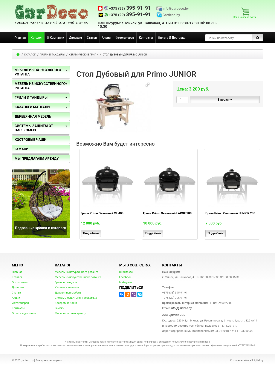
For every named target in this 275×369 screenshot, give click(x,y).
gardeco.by (27, 360)
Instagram (125, 282)
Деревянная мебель (68, 292)
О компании (55, 37)
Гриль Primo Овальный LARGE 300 (167, 213)
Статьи (92, 37)
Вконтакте (126, 272)
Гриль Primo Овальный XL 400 (102, 213)
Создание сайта (239, 360)
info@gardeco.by (175, 9)
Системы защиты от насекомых (76, 297)
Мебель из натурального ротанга (76, 272)
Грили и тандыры (31, 97)
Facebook (125, 277)
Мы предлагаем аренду (70, 313)
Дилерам (75, 37)
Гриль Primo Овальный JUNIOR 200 (230, 213)
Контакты (146, 37)
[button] (147, 84)
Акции (106, 37)
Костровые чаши (66, 302)
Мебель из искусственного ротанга (78, 277)
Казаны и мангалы (67, 287)
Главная (20, 37)
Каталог (36, 37)
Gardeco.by (171, 15)
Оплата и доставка (171, 37)
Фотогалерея (125, 37)
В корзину (225, 99)
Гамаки (59, 308)
